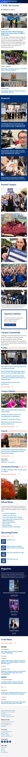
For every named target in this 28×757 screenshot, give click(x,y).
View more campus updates (9, 426)
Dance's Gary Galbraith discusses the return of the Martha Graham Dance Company (13, 693)
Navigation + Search (7, 10)
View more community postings (10, 474)
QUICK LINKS (4, 729)
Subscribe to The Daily (5, 734)
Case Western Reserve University (9, 710)
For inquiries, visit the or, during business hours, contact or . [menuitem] (7, 724)
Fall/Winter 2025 (14, 595)
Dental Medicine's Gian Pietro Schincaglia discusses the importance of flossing (13, 702)
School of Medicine (7, 525)
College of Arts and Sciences (9, 515)
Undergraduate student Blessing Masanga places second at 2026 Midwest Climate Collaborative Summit (13, 451)
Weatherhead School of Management (11, 526)
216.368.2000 (3, 713)
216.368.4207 (6, 724)
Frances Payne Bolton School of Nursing (12, 517)
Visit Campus (3, 750)
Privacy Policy (8, 714)
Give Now (2, 749)
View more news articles (7, 643)
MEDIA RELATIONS (5, 719)
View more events (7, 536)
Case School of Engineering (9, 513)
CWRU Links (4, 745)
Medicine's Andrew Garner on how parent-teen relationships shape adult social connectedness (13, 672)
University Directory (4, 752)
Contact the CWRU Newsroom (6, 731)
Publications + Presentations (8, 462)
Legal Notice (3, 714)
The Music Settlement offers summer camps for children (13, 470)
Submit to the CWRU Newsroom (6, 736)
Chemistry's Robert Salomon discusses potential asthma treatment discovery (12, 682)
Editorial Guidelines (4, 733)
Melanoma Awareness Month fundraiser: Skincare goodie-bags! (15, 547)
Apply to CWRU (4, 747)
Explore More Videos (10, 324)
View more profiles (7, 387)
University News (5, 29)
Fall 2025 (14, 633)
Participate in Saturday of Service (11, 419)
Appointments (4, 460)
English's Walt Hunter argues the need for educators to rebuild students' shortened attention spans (13, 662)
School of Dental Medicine (8, 522)
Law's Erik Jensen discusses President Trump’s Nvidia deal (12, 652)
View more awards (7, 456)
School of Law (5, 523)
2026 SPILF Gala (10, 540)
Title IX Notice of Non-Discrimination (7, 716)
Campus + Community (6, 66)
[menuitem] (14, 731)
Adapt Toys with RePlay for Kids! (15, 552)
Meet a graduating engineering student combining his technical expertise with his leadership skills (13, 377)
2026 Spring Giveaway (12, 559)
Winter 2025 (14, 614)
